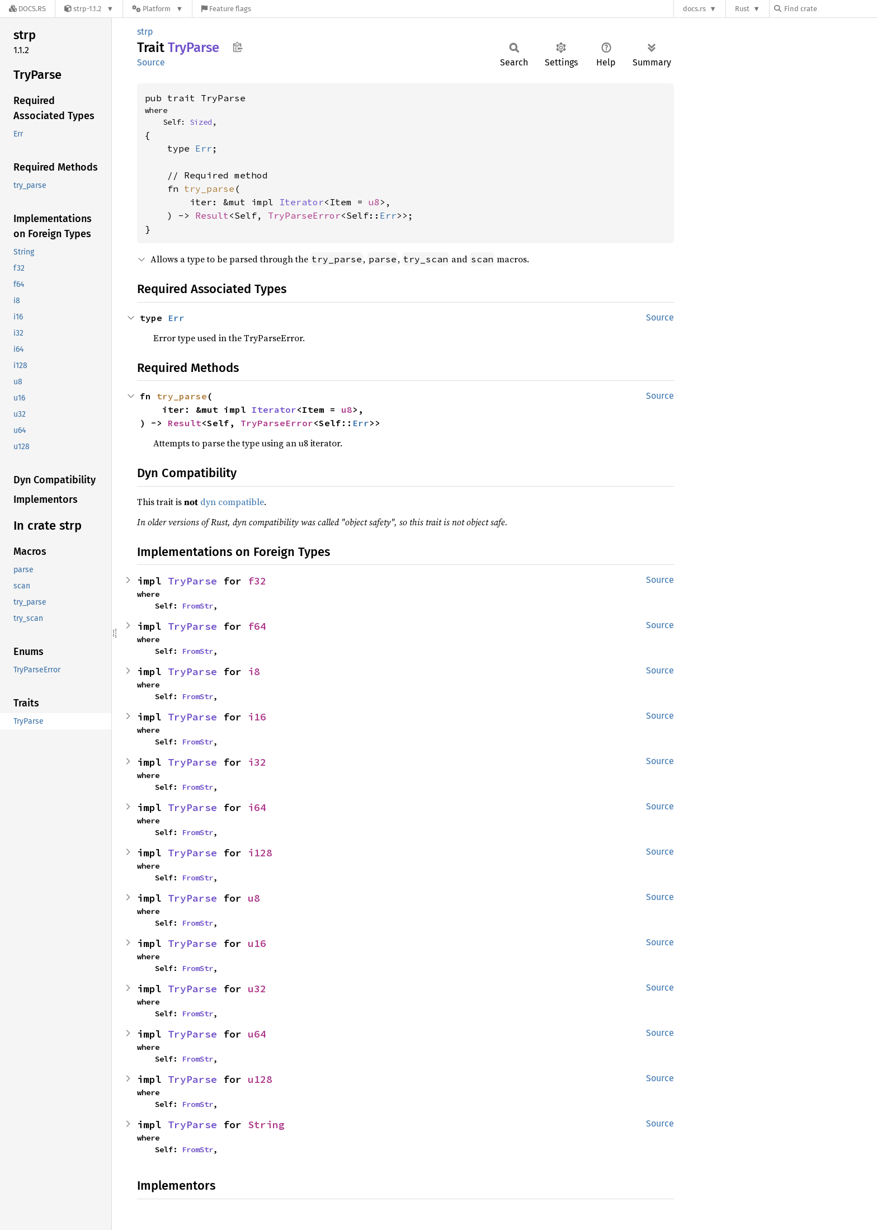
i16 (257, 716)
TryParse (192, 580)
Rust (742, 8)
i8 (254, 671)
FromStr (197, 606)
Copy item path (237, 46)
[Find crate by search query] (830, 8)
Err (203, 148)
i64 (257, 807)
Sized (201, 122)
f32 (257, 580)
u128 (260, 1079)
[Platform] (157, 8)
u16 (257, 943)
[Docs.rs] (27, 8)
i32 (257, 762)
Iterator (301, 202)
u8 (374, 202)
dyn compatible (232, 502)
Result (212, 215)
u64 (257, 1034)
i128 (260, 852)
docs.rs (694, 8)
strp (145, 31)
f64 (257, 626)
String (266, 1124)
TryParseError (304, 215)
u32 (257, 988)
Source (151, 62)
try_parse (209, 188)
